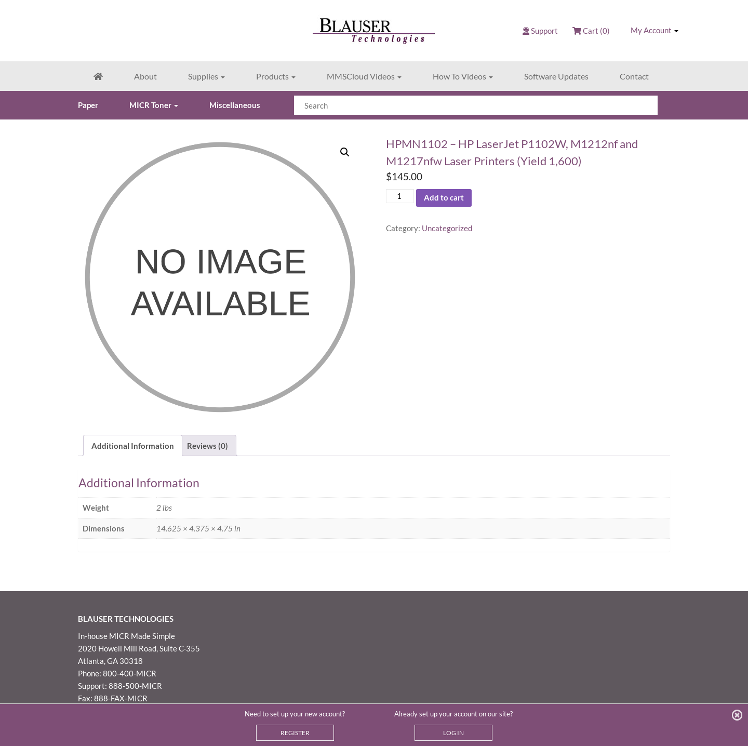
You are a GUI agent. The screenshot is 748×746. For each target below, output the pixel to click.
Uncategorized (447, 228)
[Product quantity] (400, 196)
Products (276, 76)
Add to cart (444, 197)
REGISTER (295, 733)
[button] (345, 152)
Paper (88, 105)
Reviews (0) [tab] (207, 445)
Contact (634, 76)
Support (544, 30)
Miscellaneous (234, 105)
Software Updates (556, 76)
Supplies (206, 76)
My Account (654, 30)
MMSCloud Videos (364, 76)
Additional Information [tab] (132, 445)
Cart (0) (591, 30)
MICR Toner (153, 105)
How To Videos (463, 76)
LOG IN (453, 733)
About (145, 76)
